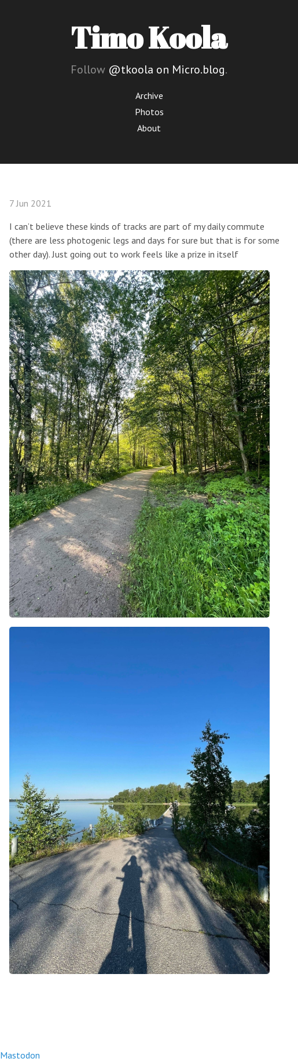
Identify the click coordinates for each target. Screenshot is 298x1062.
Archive (149, 95)
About (149, 128)
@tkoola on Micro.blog (166, 69)
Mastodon (20, 1055)
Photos (149, 111)
